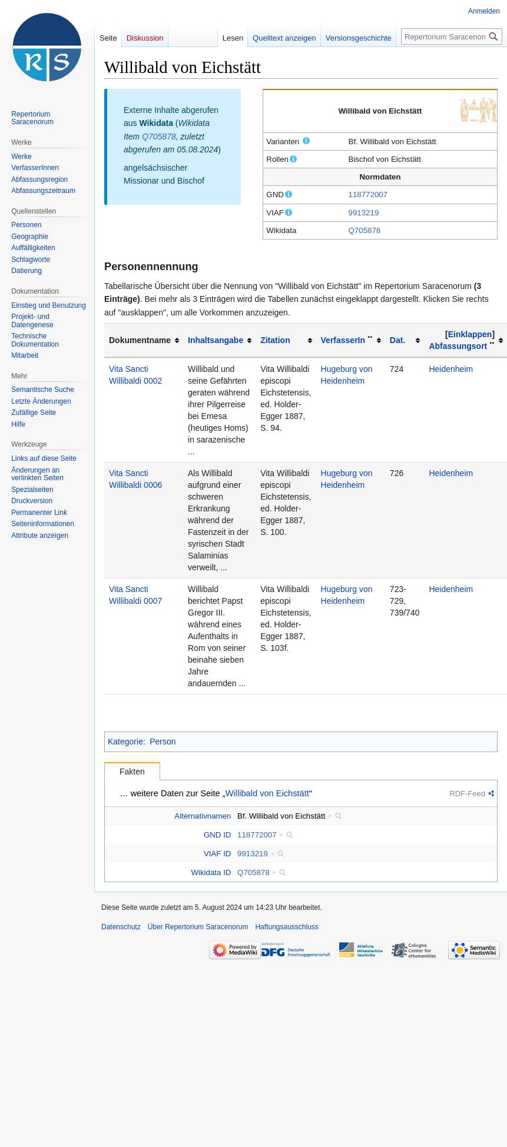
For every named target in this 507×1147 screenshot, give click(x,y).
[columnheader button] (219, 340)
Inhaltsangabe (215, 340)
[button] (470, 334)
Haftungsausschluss (286, 927)
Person (162, 741)
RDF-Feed (467, 793)
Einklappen (470, 334)
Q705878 (365, 230)
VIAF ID (217, 853)
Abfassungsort (458, 346)
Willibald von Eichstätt (267, 793)
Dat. (397, 340)
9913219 (364, 212)
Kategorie (125, 741)
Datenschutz (121, 927)
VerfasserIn (343, 340)
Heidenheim (451, 369)
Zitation (275, 340)
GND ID (217, 834)
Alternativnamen (202, 816)
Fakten (132, 771)
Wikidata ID (211, 872)
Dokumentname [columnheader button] (140, 340)
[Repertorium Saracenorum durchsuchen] (451, 36)
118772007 (368, 194)
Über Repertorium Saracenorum (198, 927)
